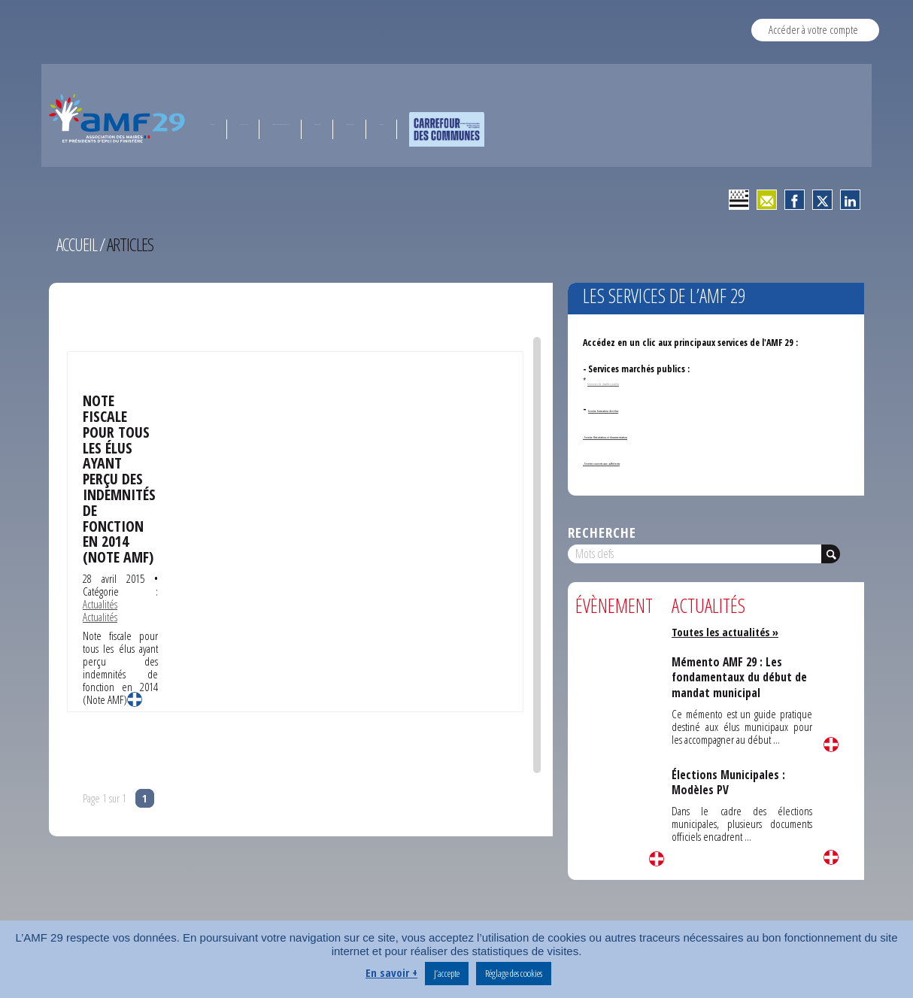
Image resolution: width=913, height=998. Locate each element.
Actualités (100, 600)
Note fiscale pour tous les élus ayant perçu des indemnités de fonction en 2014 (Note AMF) (119, 477)
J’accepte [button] (447, 973)
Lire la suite (134, 696)
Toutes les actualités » (728, 631)
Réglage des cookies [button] (513, 973)
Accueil (77, 244)
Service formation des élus (640, 408)
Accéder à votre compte (813, 29)
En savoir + (391, 972)
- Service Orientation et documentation (661, 435)
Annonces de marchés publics (630, 381)
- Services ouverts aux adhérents (645, 461)
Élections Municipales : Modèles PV (729, 782)
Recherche (602, 532)
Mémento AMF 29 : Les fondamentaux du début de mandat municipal (741, 677)
